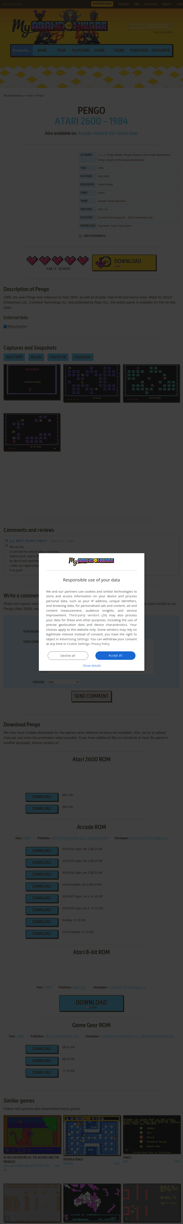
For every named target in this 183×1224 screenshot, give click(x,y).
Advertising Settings (74, 639)
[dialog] (91, 612)
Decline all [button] (68, 656)
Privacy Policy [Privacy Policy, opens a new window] (101, 644)
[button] (91, 665)
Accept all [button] (115, 655)
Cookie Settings (78, 644)
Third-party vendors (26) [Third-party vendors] (88, 615)
